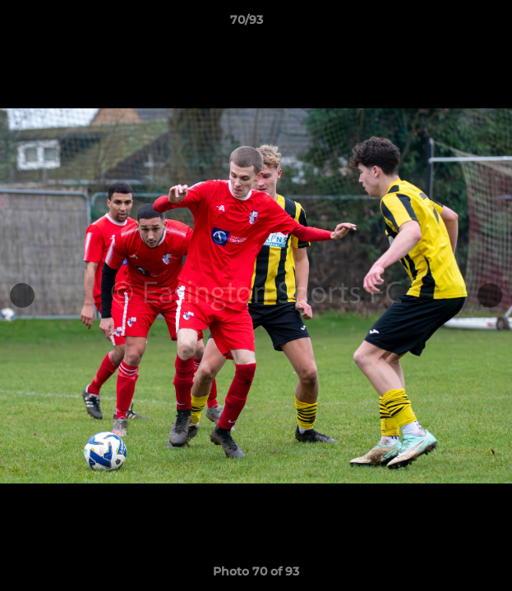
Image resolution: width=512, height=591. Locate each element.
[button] (453, 23)
